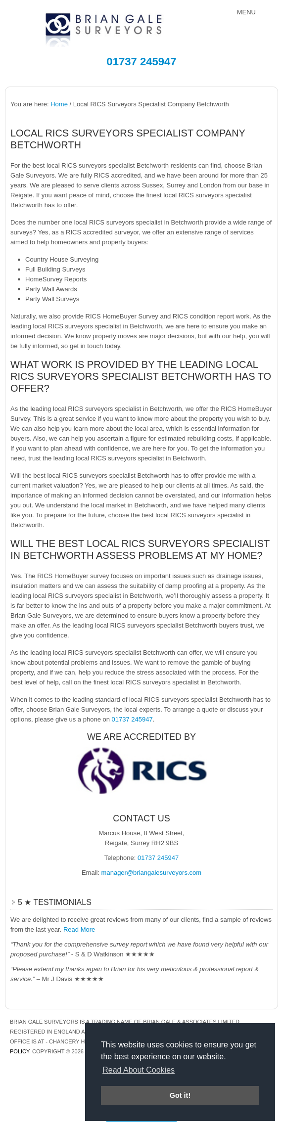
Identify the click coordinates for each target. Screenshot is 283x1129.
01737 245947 (141, 61)
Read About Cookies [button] (138, 1070)
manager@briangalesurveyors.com (151, 872)
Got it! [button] (180, 1095)
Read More (79, 929)
